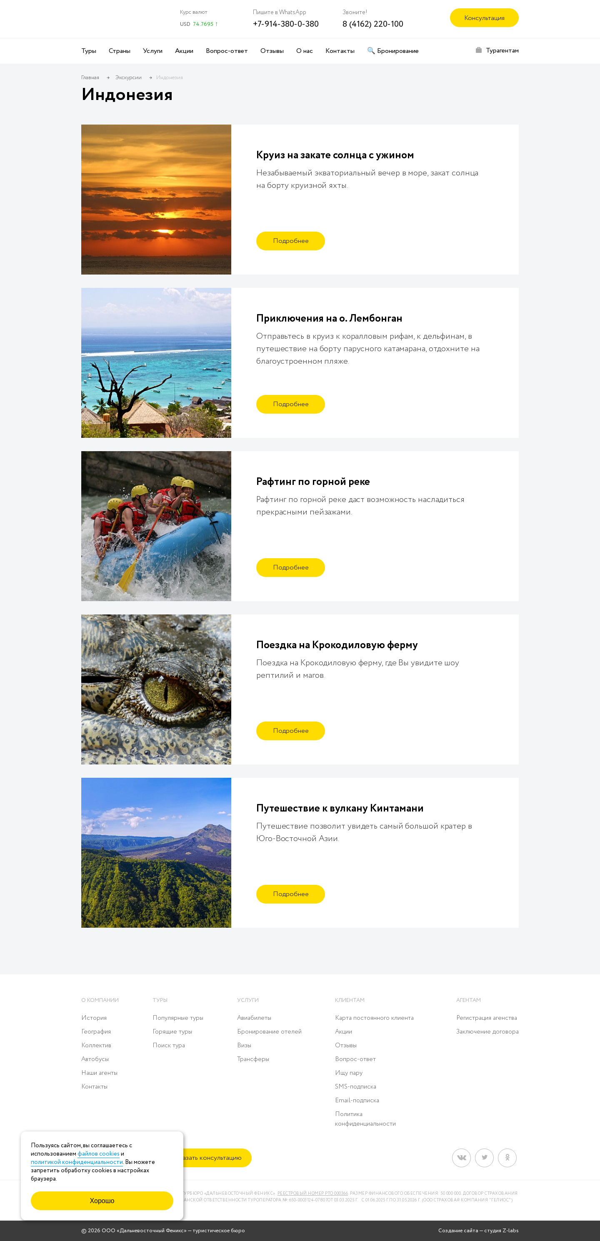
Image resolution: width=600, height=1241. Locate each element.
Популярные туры (177, 1018)
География (96, 1031)
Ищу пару (348, 1073)
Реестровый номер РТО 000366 (313, 1194)
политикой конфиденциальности (77, 1162)
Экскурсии (128, 78)
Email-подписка (357, 1100)
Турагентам (502, 50)
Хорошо (102, 1200)
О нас (304, 51)
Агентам (468, 1000)
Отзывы (272, 51)
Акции (184, 51)
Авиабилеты (254, 1018)
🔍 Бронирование (393, 51)
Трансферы (253, 1059)
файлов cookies (99, 1154)
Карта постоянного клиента (374, 1018)
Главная (90, 78)
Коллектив (96, 1045)
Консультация (484, 18)
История (94, 1018)
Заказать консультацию (207, 1158)
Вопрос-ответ (227, 51)
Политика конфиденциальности (365, 1119)
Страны (119, 51)
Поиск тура (168, 1045)
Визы (244, 1045)
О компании (100, 1000)
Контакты (340, 51)
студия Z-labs (501, 1231)
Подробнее (291, 241)
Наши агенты (99, 1073)
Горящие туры (172, 1031)
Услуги (152, 51)
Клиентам (350, 1000)
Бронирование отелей (269, 1031)
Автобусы (95, 1059)
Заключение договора (487, 1031)
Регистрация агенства (486, 1018)
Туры (88, 51)
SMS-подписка (355, 1086)
